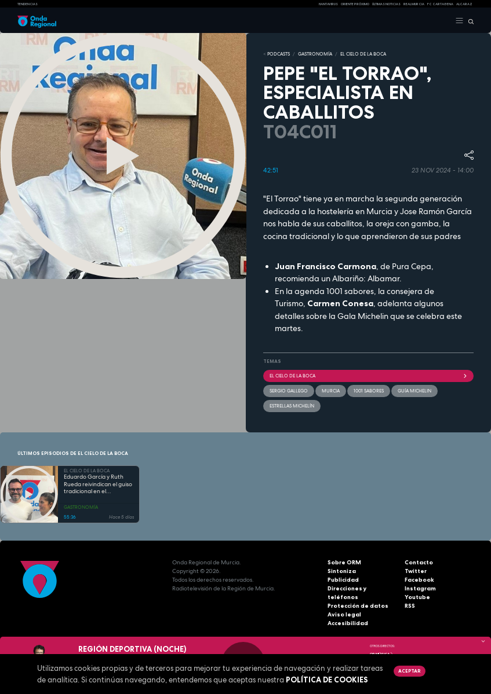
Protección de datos (358, 605)
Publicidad (343, 579)
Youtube (417, 597)
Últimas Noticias (386, 4)
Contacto (419, 562)
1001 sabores (369, 391)
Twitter (416, 571)
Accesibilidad (348, 623)
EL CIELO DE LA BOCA (363, 54)
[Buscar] (469, 21)
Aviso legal (344, 614)
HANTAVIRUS (328, 4)
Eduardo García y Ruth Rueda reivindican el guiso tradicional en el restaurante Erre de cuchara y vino (98, 484)
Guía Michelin (414, 391)
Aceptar (409, 671)
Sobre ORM (344, 562)
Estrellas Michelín (292, 406)
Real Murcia (413, 4)
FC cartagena (440, 4)
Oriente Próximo (355, 4)
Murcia (331, 391)
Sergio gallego (289, 391)
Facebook (419, 579)
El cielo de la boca (369, 376)
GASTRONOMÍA (315, 54)
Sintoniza (342, 571)
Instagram (420, 588)
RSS (410, 605)
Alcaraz (464, 4)
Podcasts (278, 54)
